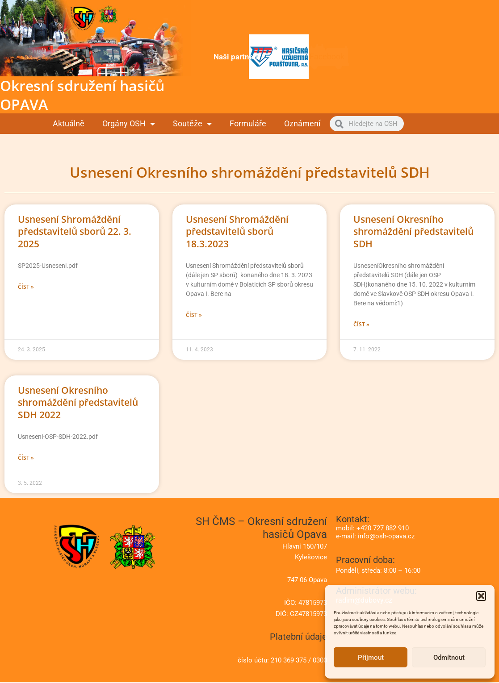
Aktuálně (68, 123)
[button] (481, 595)
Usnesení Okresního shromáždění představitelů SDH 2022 (78, 402)
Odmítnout (449, 658)
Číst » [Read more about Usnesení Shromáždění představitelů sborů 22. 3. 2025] (26, 287)
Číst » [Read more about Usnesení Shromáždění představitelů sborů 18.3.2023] (194, 315)
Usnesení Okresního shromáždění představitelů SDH (413, 231)
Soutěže (192, 123)
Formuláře (248, 123)
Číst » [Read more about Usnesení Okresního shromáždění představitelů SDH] (361, 325)
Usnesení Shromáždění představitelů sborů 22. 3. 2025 (74, 231)
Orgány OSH (128, 123)
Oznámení (302, 123)
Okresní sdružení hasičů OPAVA (82, 95)
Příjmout (371, 658)
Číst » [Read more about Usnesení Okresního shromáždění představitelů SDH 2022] (26, 458)
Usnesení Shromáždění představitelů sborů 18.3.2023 (237, 231)
